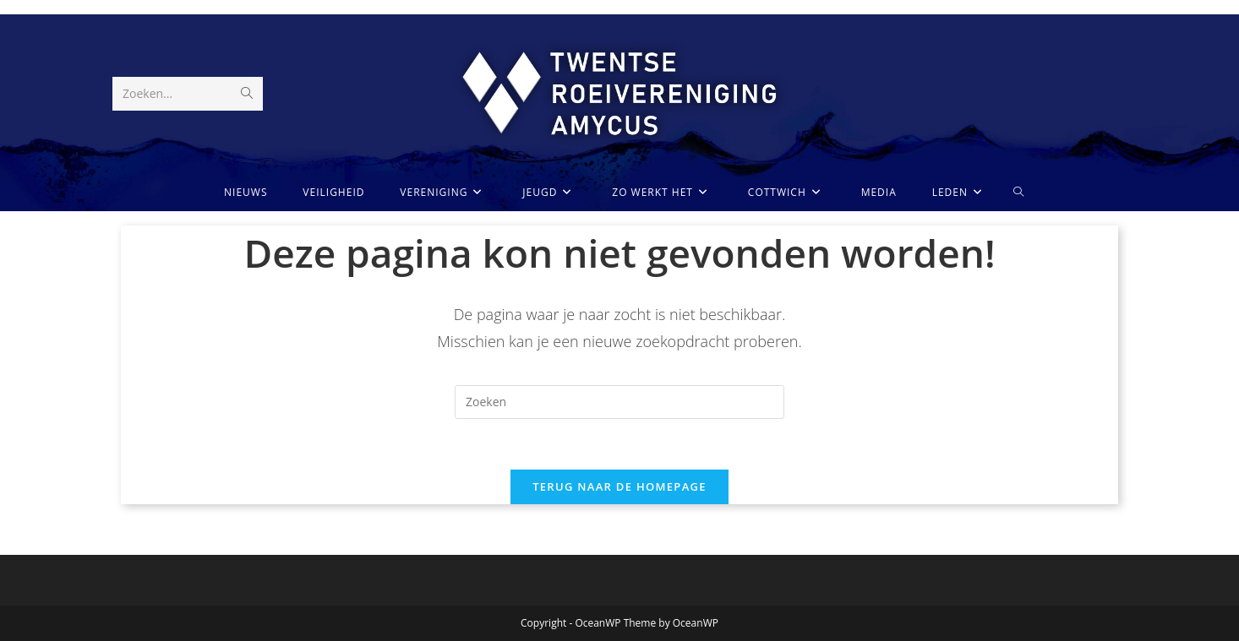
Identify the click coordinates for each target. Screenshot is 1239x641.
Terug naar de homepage (619, 486)
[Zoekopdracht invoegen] (619, 402)
